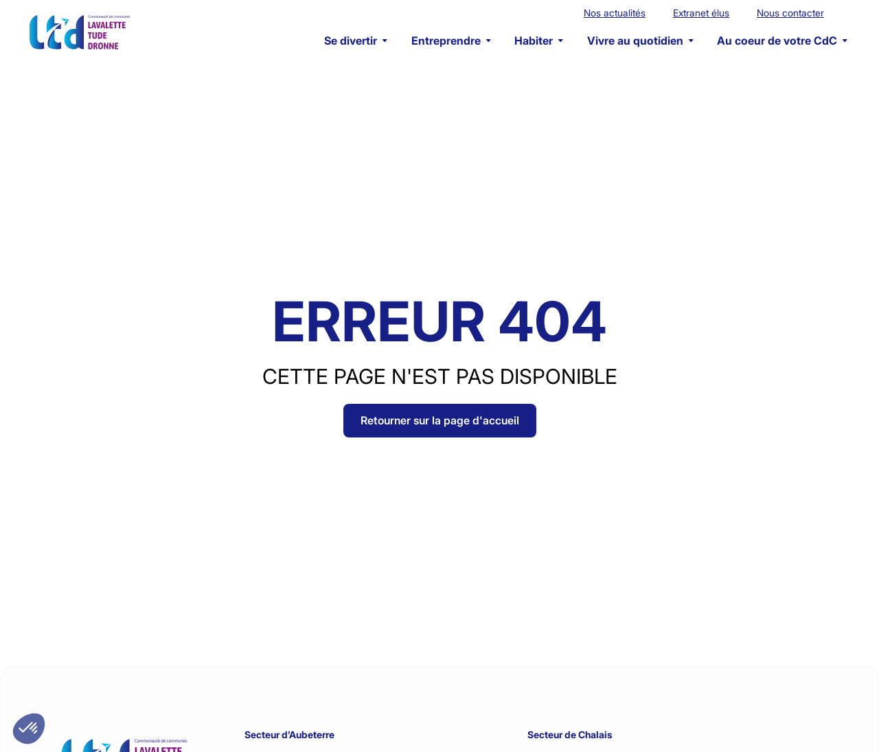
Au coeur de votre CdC (782, 40)
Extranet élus (701, 13)
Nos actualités (615, 13)
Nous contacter (790, 13)
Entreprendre (451, 40)
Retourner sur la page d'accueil (440, 420)
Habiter (538, 40)
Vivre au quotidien (640, 40)
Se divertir (355, 40)
